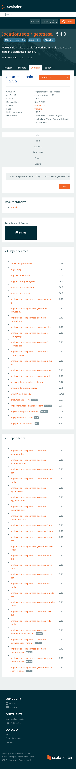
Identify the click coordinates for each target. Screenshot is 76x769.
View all (38, 108)
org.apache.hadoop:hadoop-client (27, 405)
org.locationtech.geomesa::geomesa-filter (31, 327)
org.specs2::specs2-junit (22, 423)
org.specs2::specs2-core (22, 417)
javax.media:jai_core (20, 399)
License (9, 742)
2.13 (22, 57)
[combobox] (54, 77)
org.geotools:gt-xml (20, 293)
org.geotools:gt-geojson (22, 287)
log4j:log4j (16, 269)
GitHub (49, 40)
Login (67, 21)
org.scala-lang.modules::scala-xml (27, 382)
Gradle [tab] (38, 163)
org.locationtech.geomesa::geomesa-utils (31, 376)
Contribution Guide (15, 718)
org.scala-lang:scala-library (24, 387)
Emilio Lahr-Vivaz (43, 119)
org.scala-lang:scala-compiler (25, 411)
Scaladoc (15, 207)
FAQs (8, 734)
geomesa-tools (19, 76)
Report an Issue (13, 722)
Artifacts (21, 67)
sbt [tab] (38, 135)
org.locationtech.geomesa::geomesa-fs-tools (33, 531)
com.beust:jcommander (22, 263)
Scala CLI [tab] (38, 146)
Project (8, 67)
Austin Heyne (40, 122)
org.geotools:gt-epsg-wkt (23, 281)
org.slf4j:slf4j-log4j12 (21, 393)
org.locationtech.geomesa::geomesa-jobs (31, 370)
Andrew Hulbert (60, 119)
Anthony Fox (40, 115)
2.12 (29, 57)
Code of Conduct (13, 738)
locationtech (15, 34)
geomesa (43, 34)
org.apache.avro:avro (20, 275)
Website (34, 40)
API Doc (35, 21)
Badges (49, 67)
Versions (35, 67)
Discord (11, 707)
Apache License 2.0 (15, 40)
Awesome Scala (49, 21)
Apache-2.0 (39, 105)
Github (10, 703)
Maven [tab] (38, 158)
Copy (64, 186)
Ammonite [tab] (38, 152)
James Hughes (55, 115)
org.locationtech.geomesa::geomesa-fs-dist (32, 525)
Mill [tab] (38, 140)
